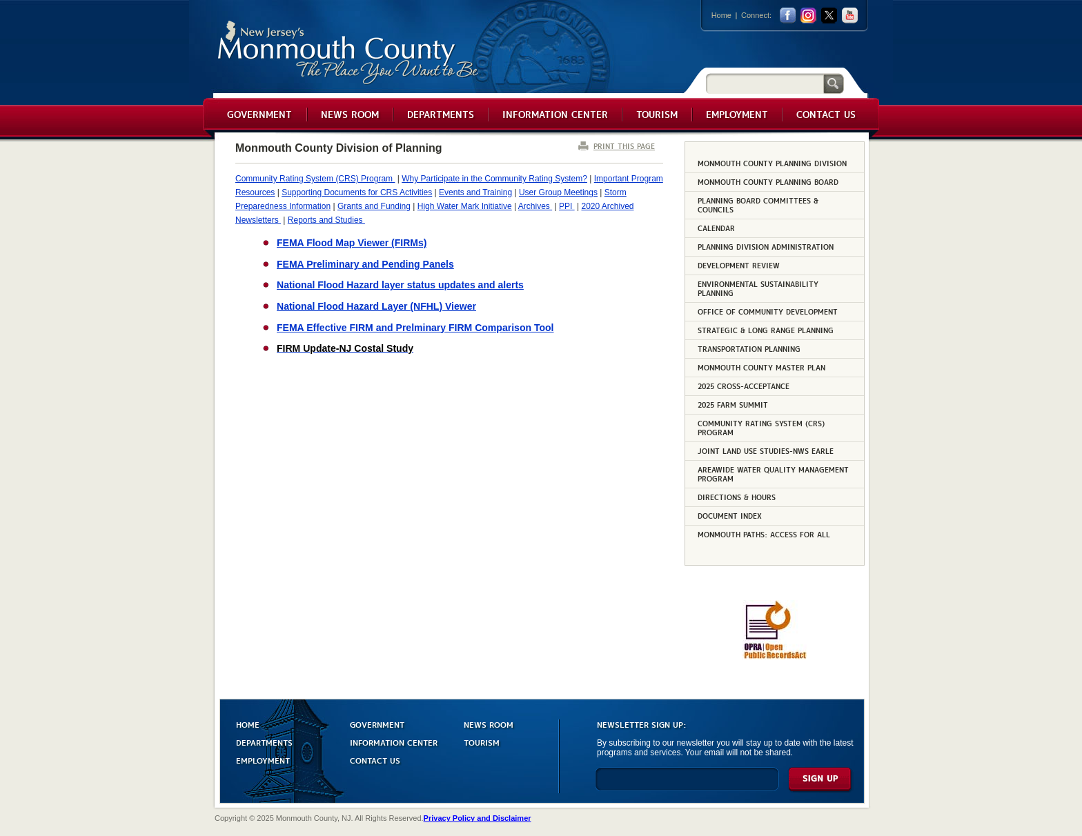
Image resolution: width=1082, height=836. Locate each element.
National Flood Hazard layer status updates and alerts (400, 284)
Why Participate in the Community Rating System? (494, 178)
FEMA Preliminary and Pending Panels (365, 264)
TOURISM (482, 742)
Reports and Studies (326, 220)
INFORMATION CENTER (393, 742)
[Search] (764, 83)
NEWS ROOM (488, 724)
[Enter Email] (687, 785)
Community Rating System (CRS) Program (315, 178)
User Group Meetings (558, 192)
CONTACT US (375, 760)
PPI (567, 206)
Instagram (808, 15)
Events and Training (475, 192)
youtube (850, 15)
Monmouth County (349, 53)
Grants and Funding (374, 206)
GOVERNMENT (377, 724)
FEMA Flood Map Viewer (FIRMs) (352, 242)
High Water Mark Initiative (464, 206)
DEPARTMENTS (264, 742)
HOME (247, 724)
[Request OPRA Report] (774, 656)
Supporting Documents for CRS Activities (357, 192)
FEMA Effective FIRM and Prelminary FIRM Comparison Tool (415, 327)
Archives (535, 206)
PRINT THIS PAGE (624, 145)
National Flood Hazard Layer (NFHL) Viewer (376, 306)
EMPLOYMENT (263, 760)
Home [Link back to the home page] (721, 15)
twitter (829, 15)
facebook (788, 15)
